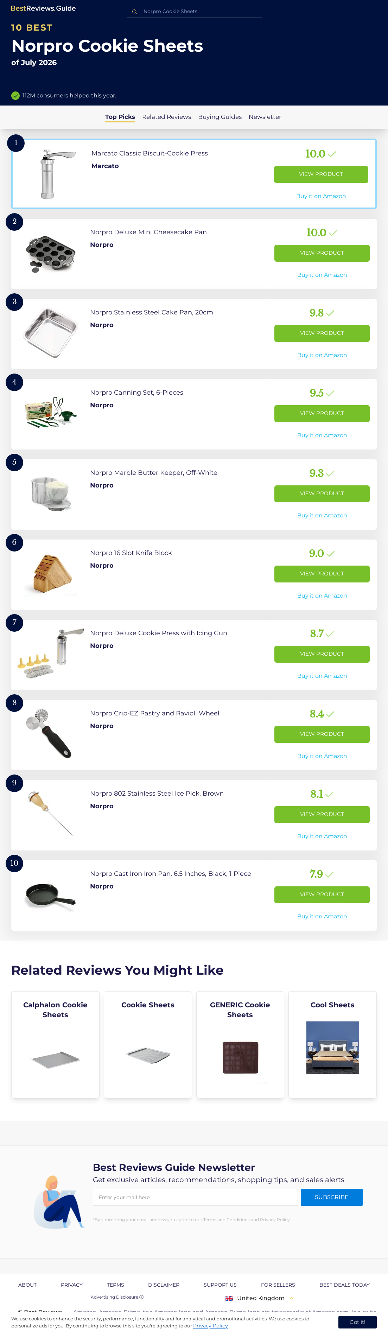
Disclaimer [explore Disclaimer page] (163, 1285)
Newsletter (265, 116)
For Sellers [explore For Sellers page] (278, 1285)
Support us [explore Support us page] (220, 1285)
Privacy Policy (210, 1326)
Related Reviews (166, 116)
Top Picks (120, 116)
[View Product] (194, 174)
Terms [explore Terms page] (115, 1285)
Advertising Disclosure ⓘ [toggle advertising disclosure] (117, 1297)
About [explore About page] (27, 1285)
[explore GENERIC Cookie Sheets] (240, 1044)
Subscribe (332, 1197)
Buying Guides (220, 116)
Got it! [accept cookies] (357, 1322)
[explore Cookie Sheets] (148, 1044)
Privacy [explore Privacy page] (72, 1285)
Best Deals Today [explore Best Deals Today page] (344, 1285)
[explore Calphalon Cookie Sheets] (55, 1044)
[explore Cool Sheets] (332, 1044)
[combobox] (194, 11)
